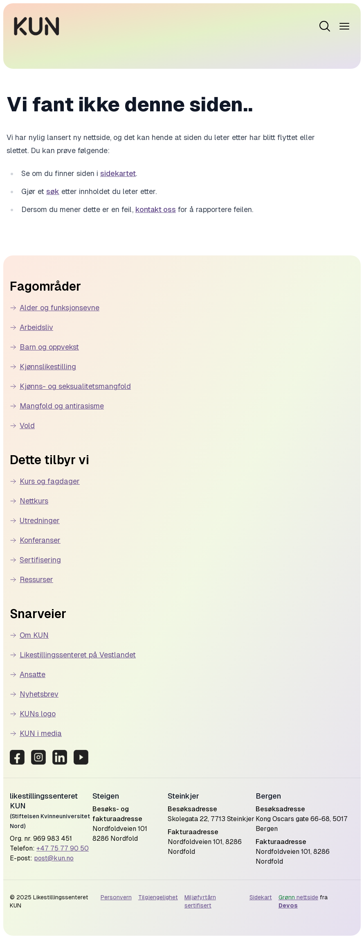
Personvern (116, 897)
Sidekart (260, 897)
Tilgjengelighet (158, 897)
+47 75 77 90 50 (62, 848)
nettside (298, 897)
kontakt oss (155, 209)
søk (52, 191)
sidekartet (118, 173)
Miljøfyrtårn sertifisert (200, 901)
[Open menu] (324, 26)
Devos (288, 905)
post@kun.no (54, 858)
